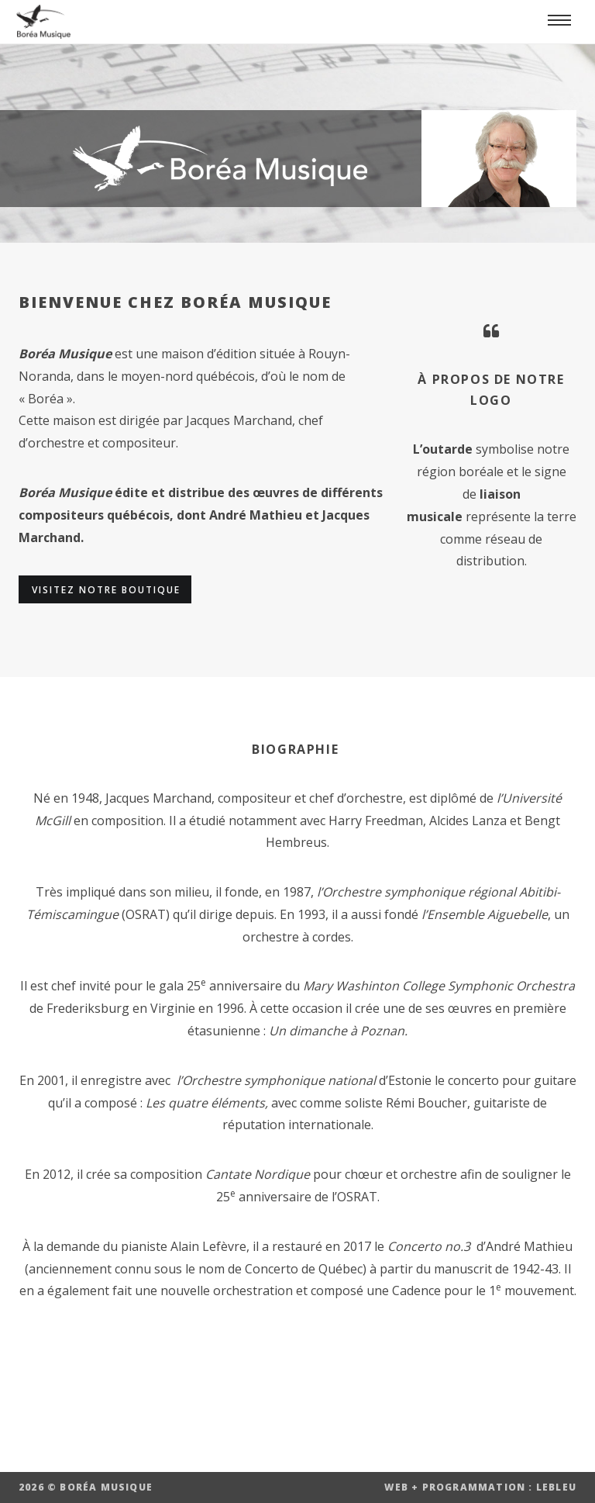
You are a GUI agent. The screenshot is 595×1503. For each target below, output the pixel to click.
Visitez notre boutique (106, 589)
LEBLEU (556, 1487)
